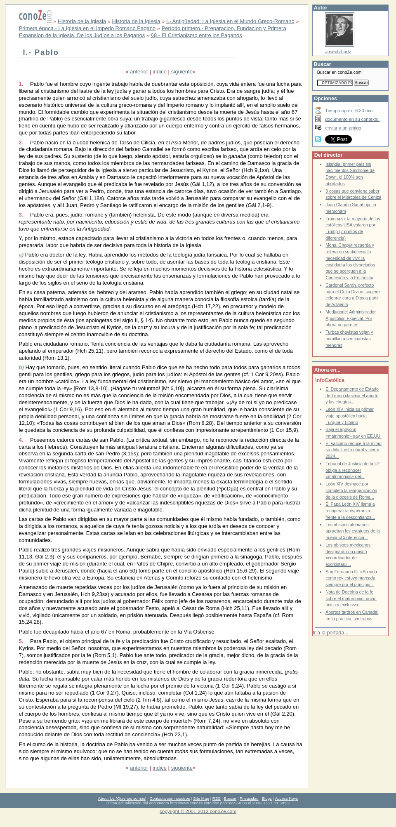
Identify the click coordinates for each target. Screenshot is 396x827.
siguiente (182, 71)
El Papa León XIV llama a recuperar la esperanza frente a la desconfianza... (350, 510)
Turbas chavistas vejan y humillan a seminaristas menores (349, 338)
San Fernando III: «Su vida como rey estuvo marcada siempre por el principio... (351, 578)
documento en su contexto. (352, 119)
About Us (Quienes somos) (122, 798)
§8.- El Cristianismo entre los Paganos (196, 35)
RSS (216, 798)
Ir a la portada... (330, 633)
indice (160, 71)
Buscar (230, 798)
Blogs (267, 798)
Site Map (201, 798)
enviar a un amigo (343, 127)
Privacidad (249, 798)
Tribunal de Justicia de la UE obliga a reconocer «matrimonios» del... (352, 470)
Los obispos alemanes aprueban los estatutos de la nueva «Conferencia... (352, 531)
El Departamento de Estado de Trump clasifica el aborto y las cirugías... (352, 395)
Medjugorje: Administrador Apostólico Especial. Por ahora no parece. (350, 318)
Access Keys (286, 798)
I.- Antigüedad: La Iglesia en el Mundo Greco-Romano (230, 21)
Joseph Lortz (338, 51)
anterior (139, 71)
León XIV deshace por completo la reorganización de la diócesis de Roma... (351, 490)
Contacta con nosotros (170, 798)
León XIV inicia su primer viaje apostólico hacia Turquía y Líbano (349, 415)
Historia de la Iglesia (82, 21)
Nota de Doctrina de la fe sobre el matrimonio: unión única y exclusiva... (351, 598)
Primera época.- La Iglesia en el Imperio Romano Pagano (87, 28)
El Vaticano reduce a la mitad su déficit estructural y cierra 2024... (353, 450)
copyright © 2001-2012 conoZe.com (198, 811)
